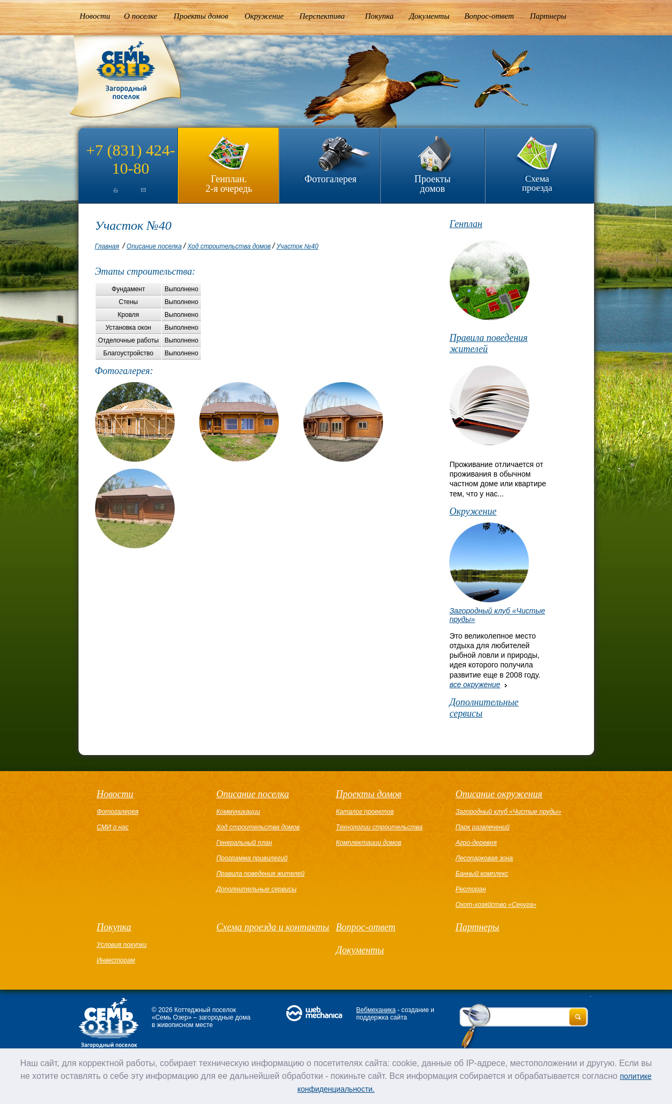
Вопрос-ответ (489, 16)
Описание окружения (499, 794)
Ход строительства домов (229, 246)
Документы (429, 16)
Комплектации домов (368, 842)
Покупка (379, 16)
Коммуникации (238, 811)
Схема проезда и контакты (272, 927)
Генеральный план (244, 842)
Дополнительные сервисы (483, 708)
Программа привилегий (251, 858)
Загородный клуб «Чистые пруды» (508, 811)
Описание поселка (154, 246)
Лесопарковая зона (484, 858)
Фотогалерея (330, 179)
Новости (95, 16)
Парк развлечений (483, 827)
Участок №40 (297, 246)
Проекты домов (201, 16)
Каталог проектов (365, 811)
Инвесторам (116, 960)
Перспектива (322, 16)
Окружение (264, 16)
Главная (107, 246)
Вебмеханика (376, 1010)
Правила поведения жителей (488, 343)
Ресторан (471, 889)
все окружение (474, 684)
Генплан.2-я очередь (229, 183)
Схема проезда (537, 183)
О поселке (140, 16)
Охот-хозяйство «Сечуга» (496, 904)
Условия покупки (122, 944)
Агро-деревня (476, 842)
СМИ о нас (113, 827)
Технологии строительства (379, 827)
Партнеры (548, 16)
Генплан (465, 224)
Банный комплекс (482, 873)
